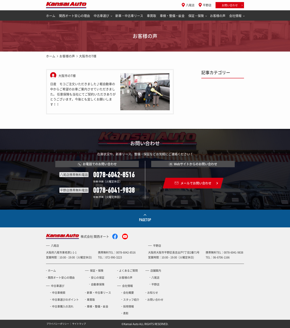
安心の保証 (97, 277)
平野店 (207, 5)
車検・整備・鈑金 (172, 15)
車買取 (151, 15)
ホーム (50, 15)
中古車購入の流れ (62, 306)
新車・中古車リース (129, 15)
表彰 (125, 313)
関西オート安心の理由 (74, 15)
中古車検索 (58, 292)
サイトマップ (79, 324)
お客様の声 (217, 15)
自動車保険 (97, 284)
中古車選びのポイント (65, 299)
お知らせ (152, 292)
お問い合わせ (230, 5)
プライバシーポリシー (57, 324)
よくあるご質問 (128, 270)
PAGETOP (145, 219)
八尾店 (190, 5)
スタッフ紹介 (131, 299)
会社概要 (128, 292)
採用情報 (128, 306)
